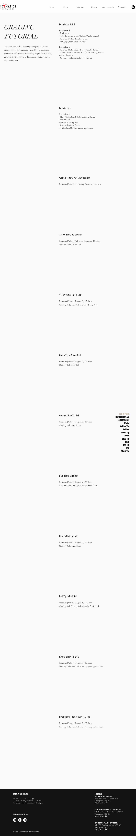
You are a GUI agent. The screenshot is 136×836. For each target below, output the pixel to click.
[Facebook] (20, 820)
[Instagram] (14, 820)
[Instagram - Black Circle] (133, 7)
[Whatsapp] (25, 820)
